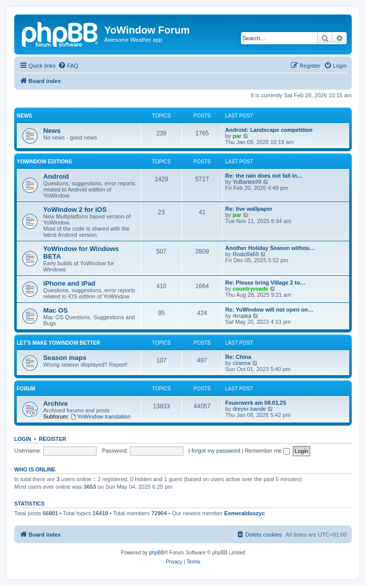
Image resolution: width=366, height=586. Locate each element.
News (24, 116)
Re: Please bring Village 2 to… (265, 283)
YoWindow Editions (44, 161)
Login (22, 439)
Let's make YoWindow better (58, 343)
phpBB (156, 552)
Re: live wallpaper (248, 209)
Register (53, 439)
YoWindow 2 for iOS (75, 209)
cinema (242, 363)
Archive (55, 403)
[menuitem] (68, 66)
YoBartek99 (247, 182)
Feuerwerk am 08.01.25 (255, 403)
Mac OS (55, 310)
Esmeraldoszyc (244, 513)
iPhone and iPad (69, 283)
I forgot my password (214, 451)
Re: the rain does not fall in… (263, 176)
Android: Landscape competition (269, 130)
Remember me (267, 451)
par (237, 136)
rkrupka (242, 316)
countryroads (250, 289)
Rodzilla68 (246, 254)
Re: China (238, 357)
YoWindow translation (101, 416)
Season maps (64, 357)
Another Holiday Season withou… (270, 248)
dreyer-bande (249, 409)
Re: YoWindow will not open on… (269, 309)
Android (56, 176)
